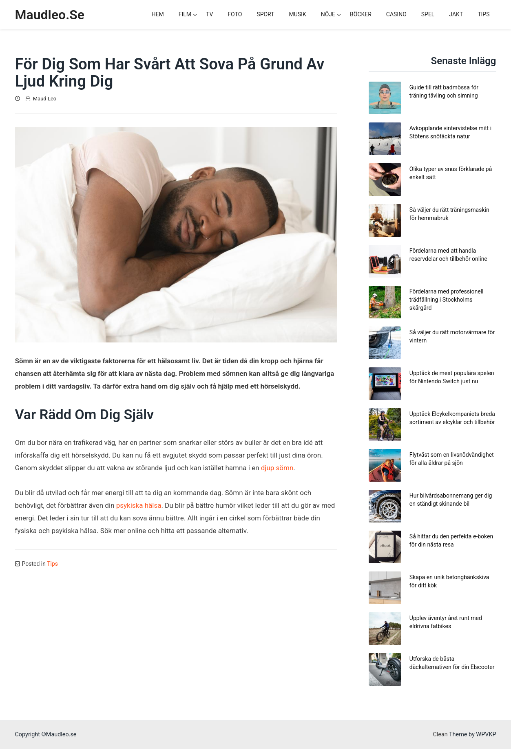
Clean (440, 734)
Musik (297, 14)
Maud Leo (44, 99)
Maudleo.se (50, 14)
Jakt (456, 14)
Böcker (361, 14)
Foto (235, 14)
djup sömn (277, 468)
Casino (396, 14)
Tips (483, 14)
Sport (265, 14)
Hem (158, 14)
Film (185, 14)
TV (209, 14)
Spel (428, 14)
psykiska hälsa (138, 505)
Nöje (328, 14)
